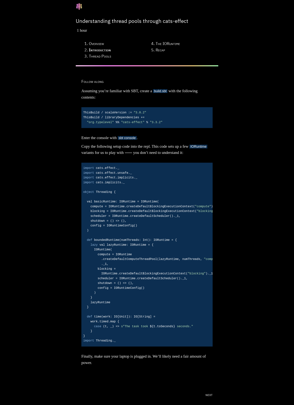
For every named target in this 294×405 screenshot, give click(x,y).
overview (96, 43)
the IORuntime (168, 43)
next (209, 394)
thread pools (100, 56)
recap (160, 49)
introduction (100, 49)
